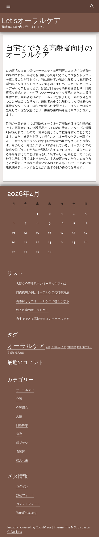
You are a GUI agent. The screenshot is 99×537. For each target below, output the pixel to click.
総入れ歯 (22, 460)
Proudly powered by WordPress (29, 527)
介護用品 (22, 407)
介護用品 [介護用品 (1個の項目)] (56, 347)
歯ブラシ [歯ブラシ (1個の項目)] (87, 347)
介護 (19, 398)
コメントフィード (28, 504)
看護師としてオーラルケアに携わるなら (42, 301)
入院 (19, 416)
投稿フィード (25, 495)
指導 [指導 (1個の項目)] (79, 347)
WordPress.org (26, 512)
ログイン (22, 486)
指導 (19, 434)
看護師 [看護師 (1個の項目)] (10, 352)
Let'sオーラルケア (31, 20)
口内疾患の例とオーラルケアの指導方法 (42, 292)
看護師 (20, 451)
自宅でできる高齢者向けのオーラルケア (42, 318)
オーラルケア (25, 390)
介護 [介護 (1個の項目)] (48, 347)
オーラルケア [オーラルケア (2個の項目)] (26, 345)
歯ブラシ (22, 442)
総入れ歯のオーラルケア (32, 310)
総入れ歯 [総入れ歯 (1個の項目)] (19, 352)
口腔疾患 (22, 425)
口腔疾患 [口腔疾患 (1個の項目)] (71, 347)
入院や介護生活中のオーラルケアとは (41, 283)
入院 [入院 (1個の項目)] (63, 347)
